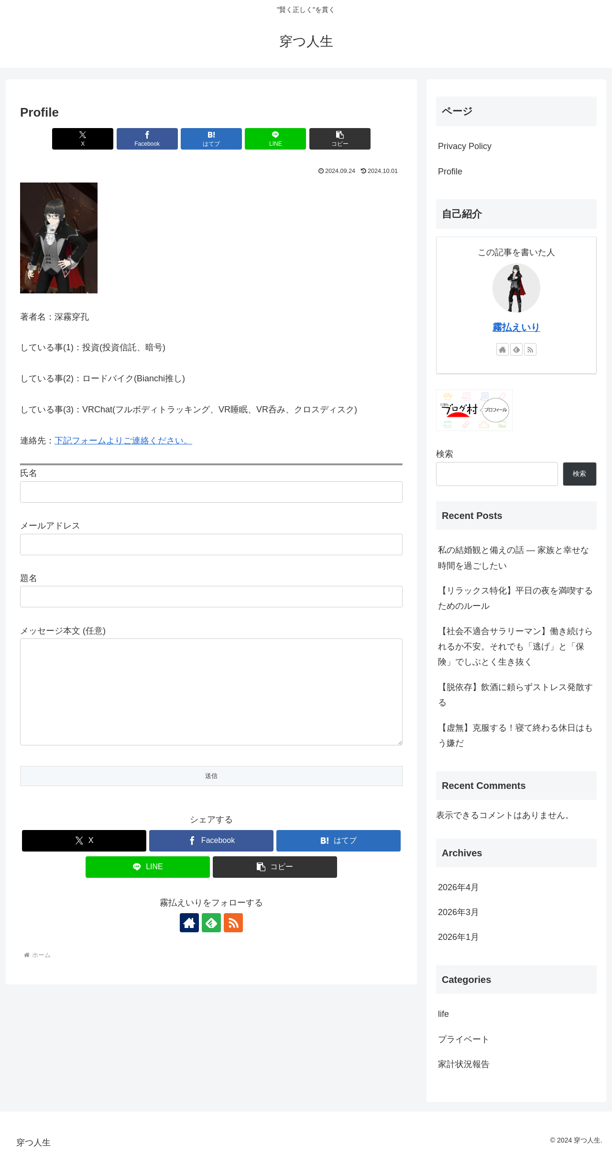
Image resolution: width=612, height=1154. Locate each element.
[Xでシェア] (82, 139)
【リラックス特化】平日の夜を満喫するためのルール (515, 598)
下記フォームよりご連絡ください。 (123, 440)
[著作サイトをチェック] (189, 941)
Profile (450, 171)
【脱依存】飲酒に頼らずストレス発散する (515, 694)
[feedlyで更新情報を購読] (211, 941)
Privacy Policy (465, 146)
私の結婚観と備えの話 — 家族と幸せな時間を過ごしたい (513, 557)
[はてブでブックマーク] (211, 139)
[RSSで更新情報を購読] (233, 941)
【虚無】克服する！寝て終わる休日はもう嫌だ (515, 735)
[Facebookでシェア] (147, 139)
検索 (444, 454)
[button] (340, 139)
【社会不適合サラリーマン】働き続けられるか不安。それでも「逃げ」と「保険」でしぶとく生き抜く (515, 646)
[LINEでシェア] (275, 139)
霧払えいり (516, 327)
